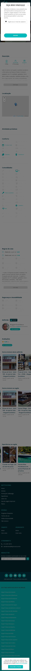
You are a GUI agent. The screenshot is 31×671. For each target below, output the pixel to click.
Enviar (15, 35)
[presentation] (15, 28)
